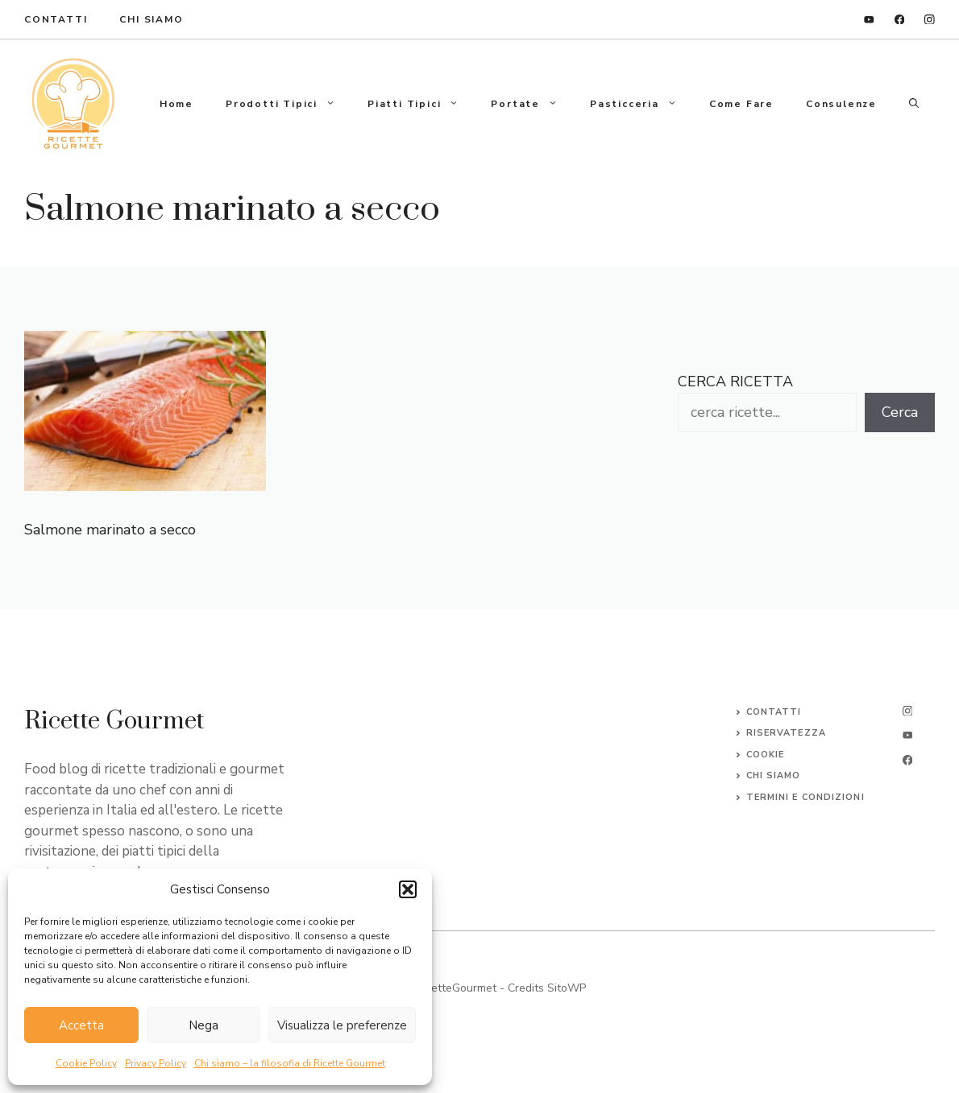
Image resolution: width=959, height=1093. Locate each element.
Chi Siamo (151, 19)
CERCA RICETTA (735, 381)
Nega (203, 1025)
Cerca (900, 412)
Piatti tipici (421, 104)
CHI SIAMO (773, 775)
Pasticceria (641, 104)
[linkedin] (869, 19)
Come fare (741, 103)
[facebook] (900, 19)
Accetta (81, 1025)
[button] (408, 889)
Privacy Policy (155, 1063)
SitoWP (566, 988)
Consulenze (841, 103)
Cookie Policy (86, 1063)
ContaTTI (55, 19)
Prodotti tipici (288, 104)
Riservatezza (786, 733)
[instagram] (929, 19)
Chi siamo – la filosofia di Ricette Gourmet (289, 1063)
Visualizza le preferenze (342, 1025)
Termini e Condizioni (805, 797)
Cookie (765, 755)
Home (176, 103)
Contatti (774, 712)
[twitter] (907, 735)
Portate (532, 104)
